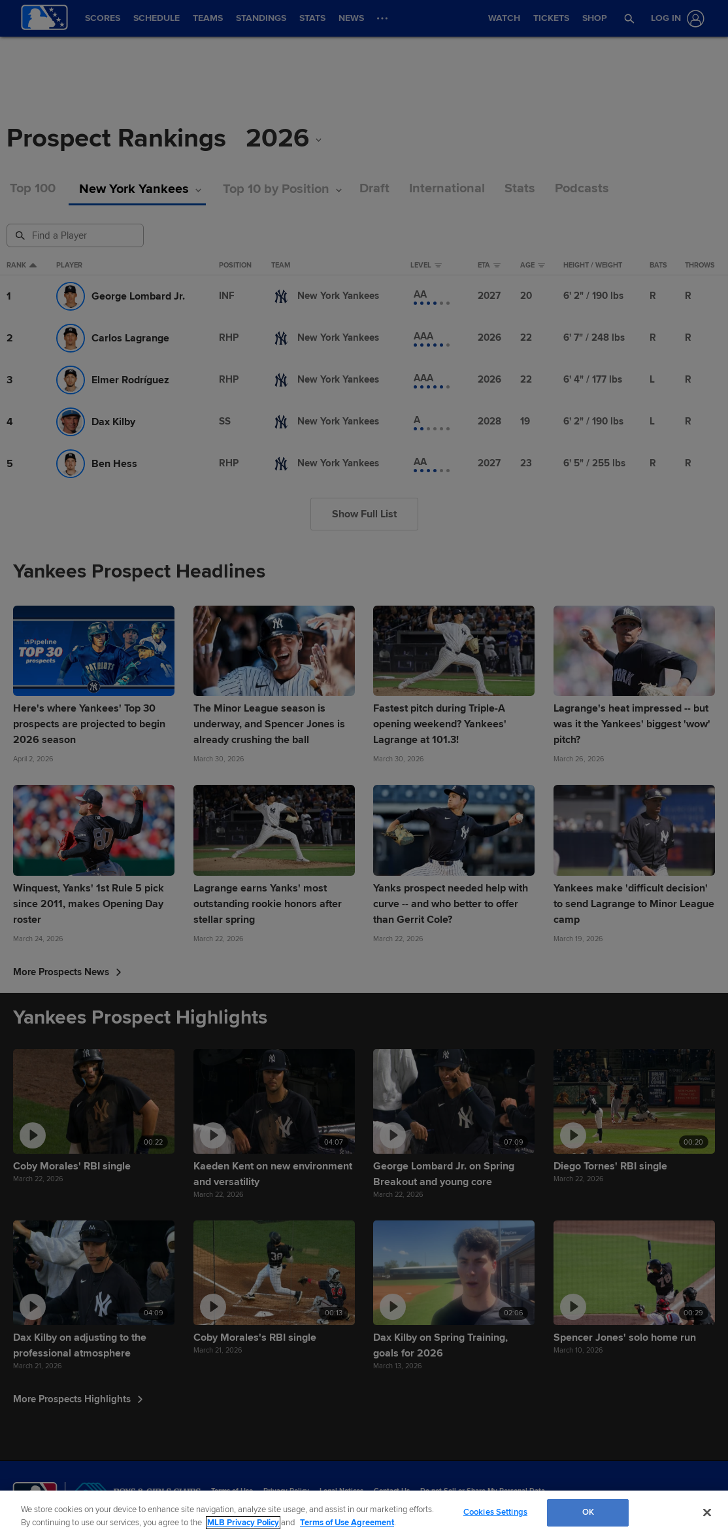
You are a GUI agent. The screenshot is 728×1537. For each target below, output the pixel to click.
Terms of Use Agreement (347, 1522)
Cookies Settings (495, 1512)
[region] (364, 1514)
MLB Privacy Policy (243, 1522)
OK (588, 1512)
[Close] (707, 1512)
